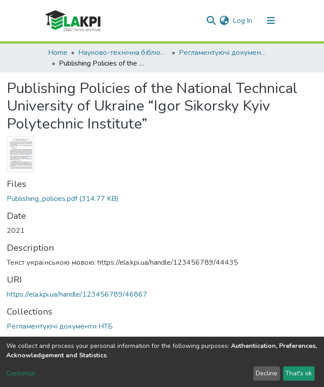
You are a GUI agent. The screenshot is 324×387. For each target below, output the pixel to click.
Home (57, 53)
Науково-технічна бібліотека (123, 53)
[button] (224, 20)
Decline (266, 373)
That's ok (298, 373)
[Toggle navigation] (271, 21)
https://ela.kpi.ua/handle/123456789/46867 (77, 294)
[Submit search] (211, 20)
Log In (243, 21)
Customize (21, 373)
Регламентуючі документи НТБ (224, 53)
